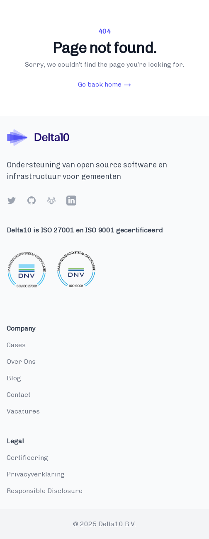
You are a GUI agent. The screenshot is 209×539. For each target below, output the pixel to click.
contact (19, 395)
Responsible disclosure (45, 491)
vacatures (23, 411)
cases (16, 345)
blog (14, 378)
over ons (21, 361)
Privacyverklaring (36, 474)
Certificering (27, 458)
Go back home (104, 84)
